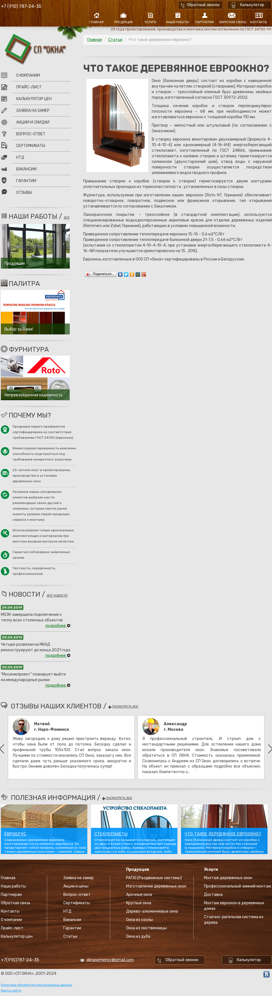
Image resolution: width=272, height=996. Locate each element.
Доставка (213, 894)
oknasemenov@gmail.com (110, 960)
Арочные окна (139, 894)
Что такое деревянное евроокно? (223, 834)
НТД (20, 157)
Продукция (123, 22)
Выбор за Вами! (18, 329)
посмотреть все (123, 707)
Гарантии (26, 181)
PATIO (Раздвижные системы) (154, 878)
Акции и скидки (32, 122)
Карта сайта (11, 990)
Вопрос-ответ (30, 134)
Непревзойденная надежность (33, 395)
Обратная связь (231, 22)
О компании (28, 75)
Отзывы (24, 192)
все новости (57, 595)
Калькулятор (252, 5)
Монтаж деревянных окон (228, 878)
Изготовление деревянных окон (156, 886)
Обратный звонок (203, 5)
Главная (96, 22)
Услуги (150, 22)
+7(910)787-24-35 (20, 960)
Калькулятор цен (34, 99)
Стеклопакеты (111, 834)
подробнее (58, 625)
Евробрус (15, 834)
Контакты (258, 22)
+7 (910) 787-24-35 (21, 6)
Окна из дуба (138, 936)
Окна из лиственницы (146, 928)
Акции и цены (75, 886)
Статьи (115, 39)
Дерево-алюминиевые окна (152, 911)
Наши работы (177, 22)
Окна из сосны (139, 919)
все (67, 218)
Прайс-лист (29, 87)
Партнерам (204, 22)
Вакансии (26, 169)
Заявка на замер (33, 110)
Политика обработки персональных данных (36, 985)
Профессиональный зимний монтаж (237, 886)
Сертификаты (30, 145)
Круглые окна (138, 903)
